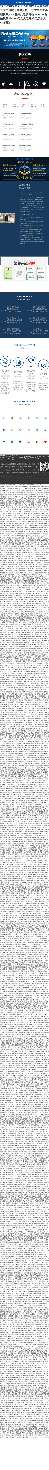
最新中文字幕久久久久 (10, 1068)
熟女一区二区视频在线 (19, 795)
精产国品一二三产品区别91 (14, 729)
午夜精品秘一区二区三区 (15, 559)
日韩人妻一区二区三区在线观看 (27, 1004)
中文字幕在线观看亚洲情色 (23, 1181)
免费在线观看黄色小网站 (25, 990)
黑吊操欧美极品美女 (33, 668)
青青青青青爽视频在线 (30, 1199)
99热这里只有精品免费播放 (27, 1261)
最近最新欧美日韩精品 (9, 489)
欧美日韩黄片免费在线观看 (8, 479)
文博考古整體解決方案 (33, 105)
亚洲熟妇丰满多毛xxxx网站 (20, 1419)
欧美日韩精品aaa (22, 631)
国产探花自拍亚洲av (19, 1064)
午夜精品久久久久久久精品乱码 (30, 1257)
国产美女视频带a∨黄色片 (21, 1052)
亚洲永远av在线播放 (6, 690)
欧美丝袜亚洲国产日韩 (36, 1115)
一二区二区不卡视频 (32, 924)
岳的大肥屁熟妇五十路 (23, 1320)
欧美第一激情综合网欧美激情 (32, 963)
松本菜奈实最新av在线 (23, 1275)
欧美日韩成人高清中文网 (35, 546)
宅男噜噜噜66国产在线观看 (16, 1255)
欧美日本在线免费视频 (20, 546)
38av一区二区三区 (5, 840)
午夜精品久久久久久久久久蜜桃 (37, 616)
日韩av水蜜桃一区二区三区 (11, 744)
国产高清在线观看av (11, 883)
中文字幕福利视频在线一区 (27, 1333)
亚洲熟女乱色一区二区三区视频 (13, 1097)
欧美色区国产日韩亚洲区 (16, 549)
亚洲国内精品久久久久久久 (22, 776)
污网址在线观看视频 (12, 1039)
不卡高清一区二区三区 (32, 881)
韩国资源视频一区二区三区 (26, 725)
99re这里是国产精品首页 (39, 571)
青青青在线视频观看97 (9, 955)
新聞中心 (21, 452)
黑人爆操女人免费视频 (28, 625)
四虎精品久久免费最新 (31, 1117)
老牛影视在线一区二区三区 (8, 1017)
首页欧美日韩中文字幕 (30, 559)
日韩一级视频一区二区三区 (11, 594)
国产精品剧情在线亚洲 (19, 717)
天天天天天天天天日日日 (34, 879)
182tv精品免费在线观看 (39, 1304)
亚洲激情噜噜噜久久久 (29, 904)
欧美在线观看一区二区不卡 (8, 1070)
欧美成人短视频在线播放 (23, 581)
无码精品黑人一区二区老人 (13, 534)
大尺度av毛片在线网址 (21, 514)
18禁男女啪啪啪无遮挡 (9, 1251)
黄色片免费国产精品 (40, 1091)
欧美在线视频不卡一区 (23, 684)
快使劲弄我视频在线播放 (12, 887)
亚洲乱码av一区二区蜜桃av (20, 1031)
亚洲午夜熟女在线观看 (34, 772)
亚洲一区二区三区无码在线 (19, 778)
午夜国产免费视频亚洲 (13, 735)
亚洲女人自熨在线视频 (26, 608)
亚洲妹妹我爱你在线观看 (19, 918)
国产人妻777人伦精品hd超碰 (19, 986)
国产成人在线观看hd (27, 887)
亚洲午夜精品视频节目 (32, 1086)
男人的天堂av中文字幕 (9, 828)
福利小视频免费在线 (32, 692)
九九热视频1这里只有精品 (20, 524)
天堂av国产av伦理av (41, 670)
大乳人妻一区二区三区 (9, 766)
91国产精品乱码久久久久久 (36, 906)
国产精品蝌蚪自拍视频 (25, 1160)
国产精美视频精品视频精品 (33, 499)
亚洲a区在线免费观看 (28, 661)
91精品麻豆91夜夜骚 (25, 1415)
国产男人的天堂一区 (6, 602)
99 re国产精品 (14, 657)
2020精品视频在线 (40, 770)
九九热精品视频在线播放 (11, 1263)
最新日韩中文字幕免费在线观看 (20, 974)
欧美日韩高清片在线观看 (27, 959)
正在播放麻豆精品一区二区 (25, 1431)
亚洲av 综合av (13, 633)
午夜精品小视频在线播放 (33, 1407)
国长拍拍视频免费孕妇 (22, 900)
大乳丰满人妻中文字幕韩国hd (27, 1045)
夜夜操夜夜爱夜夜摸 (31, 1423)
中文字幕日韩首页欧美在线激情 (14, 742)
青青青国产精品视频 (25, 797)
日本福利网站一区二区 (10, 815)
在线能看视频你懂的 (19, 686)
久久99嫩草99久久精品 (16, 1078)
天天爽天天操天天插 (39, 1160)
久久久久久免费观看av (9, 705)
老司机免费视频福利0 (35, 1148)
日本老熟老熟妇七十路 (16, 520)
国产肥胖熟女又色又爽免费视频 (17, 557)
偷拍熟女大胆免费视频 (32, 1010)
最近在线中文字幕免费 (12, 1355)
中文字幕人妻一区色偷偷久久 (25, 719)
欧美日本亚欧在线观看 (16, 1384)
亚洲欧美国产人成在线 (30, 1279)
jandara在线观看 (40, 606)
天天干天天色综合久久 (33, 655)
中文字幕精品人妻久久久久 (13, 1298)
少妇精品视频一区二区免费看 (9, 1308)
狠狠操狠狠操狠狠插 (25, 588)
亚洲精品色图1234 (20, 822)
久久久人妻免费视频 (17, 678)
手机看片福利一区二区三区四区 (30, 1058)
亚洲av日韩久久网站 (32, 563)
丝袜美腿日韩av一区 (23, 1062)
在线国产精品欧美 (11, 1247)
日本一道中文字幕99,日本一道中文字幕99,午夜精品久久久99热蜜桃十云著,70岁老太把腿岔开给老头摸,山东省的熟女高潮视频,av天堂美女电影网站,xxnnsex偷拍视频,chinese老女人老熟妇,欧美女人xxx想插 (24, 475)
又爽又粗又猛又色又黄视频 (16, 760)
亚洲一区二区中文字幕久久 (33, 1386)
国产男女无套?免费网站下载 (31, 1421)
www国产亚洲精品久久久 (34, 844)
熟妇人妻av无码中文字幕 (28, 700)
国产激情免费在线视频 (16, 971)
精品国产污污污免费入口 (9, 1240)
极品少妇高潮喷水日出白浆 (25, 1074)
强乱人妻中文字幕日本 (24, 1193)
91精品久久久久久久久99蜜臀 (21, 598)
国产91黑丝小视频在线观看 (27, 1249)
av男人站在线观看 (13, 994)
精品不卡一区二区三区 (16, 1043)
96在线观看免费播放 (26, 682)
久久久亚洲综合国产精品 (23, 1212)
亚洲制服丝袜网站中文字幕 (30, 590)
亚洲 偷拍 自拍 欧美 (34, 507)
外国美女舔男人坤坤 (20, 967)
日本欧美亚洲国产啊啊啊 (25, 1337)
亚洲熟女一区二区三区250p (31, 1403)
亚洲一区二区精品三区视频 (10, 1261)
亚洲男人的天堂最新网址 (39, 1429)
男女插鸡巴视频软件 (15, 739)
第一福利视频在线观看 (30, 592)
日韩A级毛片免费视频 (37, 750)
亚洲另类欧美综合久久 (17, 518)
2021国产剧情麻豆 (5, 528)
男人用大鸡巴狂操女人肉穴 (14, 567)
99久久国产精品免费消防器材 (37, 1183)
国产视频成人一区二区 (10, 1232)
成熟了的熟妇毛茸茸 (34, 680)
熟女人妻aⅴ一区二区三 (9, 1300)
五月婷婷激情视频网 (16, 637)
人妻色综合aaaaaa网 (29, 483)
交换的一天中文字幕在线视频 (18, 928)
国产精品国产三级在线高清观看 (13, 1173)
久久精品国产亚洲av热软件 (39, 883)
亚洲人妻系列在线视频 (41, 594)
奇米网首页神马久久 (20, 497)
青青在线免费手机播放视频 (18, 1197)
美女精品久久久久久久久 (30, 1396)
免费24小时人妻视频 (18, 1208)
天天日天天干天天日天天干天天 (27, 762)
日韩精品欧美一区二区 (23, 1417)
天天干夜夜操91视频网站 (36, 787)
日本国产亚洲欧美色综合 (40, 854)
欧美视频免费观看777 (36, 1427)
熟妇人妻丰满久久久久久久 (29, 1021)
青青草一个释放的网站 (13, 700)
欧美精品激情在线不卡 (33, 602)
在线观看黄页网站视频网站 (19, 540)
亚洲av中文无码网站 (14, 1169)
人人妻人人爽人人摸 (9, 631)
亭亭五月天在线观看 (12, 854)
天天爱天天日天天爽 (28, 703)
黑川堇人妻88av (39, 791)
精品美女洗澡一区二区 (36, 514)
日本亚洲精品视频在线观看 (14, 963)
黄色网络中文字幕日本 (32, 811)
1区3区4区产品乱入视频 (8, 1222)
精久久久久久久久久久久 (18, 752)
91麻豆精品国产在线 (31, 538)
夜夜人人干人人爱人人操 (25, 553)
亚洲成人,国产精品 (39, 945)
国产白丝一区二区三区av (15, 698)
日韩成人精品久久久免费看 (13, 770)
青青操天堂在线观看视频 (16, 538)
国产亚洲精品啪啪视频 (20, 680)
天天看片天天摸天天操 (30, 1173)
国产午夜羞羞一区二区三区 (29, 1023)
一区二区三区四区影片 (16, 1134)
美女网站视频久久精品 (12, 1368)
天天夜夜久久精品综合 (7, 776)
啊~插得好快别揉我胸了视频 (32, 1351)
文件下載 (33, 452)
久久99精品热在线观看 (34, 822)
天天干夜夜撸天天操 (23, 479)
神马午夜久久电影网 (36, 916)
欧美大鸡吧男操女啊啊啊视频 (12, 873)
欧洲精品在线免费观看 (7, 1294)
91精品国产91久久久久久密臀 (36, 920)
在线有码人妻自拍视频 (13, 1376)
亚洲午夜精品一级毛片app (33, 1156)
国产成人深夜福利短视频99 (22, 596)
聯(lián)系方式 (46, 452)
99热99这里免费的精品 (9, 916)
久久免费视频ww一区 (11, 1160)
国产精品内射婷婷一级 (30, 1134)
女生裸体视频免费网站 (35, 961)
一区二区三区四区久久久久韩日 (18, 801)
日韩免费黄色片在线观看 (27, 1230)
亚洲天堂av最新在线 (11, 725)
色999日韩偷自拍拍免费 (17, 503)
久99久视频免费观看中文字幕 (12, 1138)
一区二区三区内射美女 (19, 692)
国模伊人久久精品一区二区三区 (21, 1150)
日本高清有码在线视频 (21, 877)
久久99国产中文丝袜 (31, 820)
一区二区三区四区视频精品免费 (33, 678)
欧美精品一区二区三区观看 (8, 600)
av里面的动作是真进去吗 (31, 520)
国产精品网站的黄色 (18, 1296)
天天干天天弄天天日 (23, 485)
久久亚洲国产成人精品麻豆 (22, 583)
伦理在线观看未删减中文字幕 (30, 1082)
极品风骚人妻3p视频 (11, 512)
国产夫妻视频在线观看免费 (34, 912)
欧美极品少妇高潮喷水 (21, 850)
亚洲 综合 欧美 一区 (41, 978)
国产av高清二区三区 (34, 809)
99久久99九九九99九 (27, 1177)
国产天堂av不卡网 (8, 1128)
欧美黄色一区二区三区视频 (31, 1384)
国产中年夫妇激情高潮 (7, 596)
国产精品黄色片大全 (8, 832)
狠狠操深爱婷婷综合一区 (15, 1267)
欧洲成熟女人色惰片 (11, 1041)
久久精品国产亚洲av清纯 (22, 649)
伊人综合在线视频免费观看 (36, 867)
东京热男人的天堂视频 (20, 807)
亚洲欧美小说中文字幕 (34, 516)
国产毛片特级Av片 (7, 877)
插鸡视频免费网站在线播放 (8, 1220)
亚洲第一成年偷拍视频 (30, 914)
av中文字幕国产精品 (25, 618)
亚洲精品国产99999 (42, 1078)
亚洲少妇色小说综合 (38, 495)
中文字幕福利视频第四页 (35, 635)
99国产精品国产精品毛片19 (16, 1029)
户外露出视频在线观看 (12, 526)
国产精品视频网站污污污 (36, 877)
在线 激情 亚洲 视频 (29, 1284)
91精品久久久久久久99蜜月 (21, 789)
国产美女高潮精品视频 (34, 645)
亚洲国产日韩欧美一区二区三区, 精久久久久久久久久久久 (21, 1107)
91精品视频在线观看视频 (36, 801)
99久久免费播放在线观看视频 (19, 783)
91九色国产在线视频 (30, 898)
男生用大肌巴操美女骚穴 (22, 493)
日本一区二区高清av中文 (38, 684)
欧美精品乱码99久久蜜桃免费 (12, 590)
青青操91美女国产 (42, 688)
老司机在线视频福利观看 (28, 861)
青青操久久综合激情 (22, 544)
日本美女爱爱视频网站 (29, 674)
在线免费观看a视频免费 (29, 1298)
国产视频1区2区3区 (17, 898)
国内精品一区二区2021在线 (16, 820)
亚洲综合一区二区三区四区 (26, 670)
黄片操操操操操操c (37, 776)
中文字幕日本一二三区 (36, 926)
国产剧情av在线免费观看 (17, 937)
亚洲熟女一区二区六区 (41, 994)
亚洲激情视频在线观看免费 (38, 522)
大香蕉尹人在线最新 (29, 1401)
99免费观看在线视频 (18, 840)
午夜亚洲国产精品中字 (9, 750)
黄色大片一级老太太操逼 (7, 721)
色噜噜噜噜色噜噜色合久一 (24, 641)
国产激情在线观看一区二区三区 (22, 733)
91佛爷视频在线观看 (36, 672)
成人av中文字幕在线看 (38, 1417)
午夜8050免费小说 (10, 522)
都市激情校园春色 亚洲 (41, 887)
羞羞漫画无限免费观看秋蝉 (25, 612)
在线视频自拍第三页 (34, 727)
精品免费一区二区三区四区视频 (25, 577)
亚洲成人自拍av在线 (19, 715)
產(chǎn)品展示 (8, 452)
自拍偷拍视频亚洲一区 (19, 844)
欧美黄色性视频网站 (38, 1290)
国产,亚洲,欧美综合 (6, 668)
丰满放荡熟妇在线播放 (26, 848)
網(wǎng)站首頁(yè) (2, 452)
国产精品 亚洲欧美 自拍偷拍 (20, 996)
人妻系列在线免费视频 (12, 639)
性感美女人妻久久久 (20, 713)
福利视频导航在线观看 (7, 1035)
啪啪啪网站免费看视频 (29, 575)
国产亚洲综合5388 (5, 996)
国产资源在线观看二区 (25, 1232)
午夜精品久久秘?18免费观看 (10, 1144)
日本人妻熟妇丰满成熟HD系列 (35, 1099)
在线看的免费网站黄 (35, 1162)
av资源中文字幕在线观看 (33, 528)
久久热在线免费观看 (28, 826)
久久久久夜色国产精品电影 (40, 583)
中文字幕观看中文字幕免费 (40, 838)
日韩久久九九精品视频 (36, 676)
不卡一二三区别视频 (38, 1411)
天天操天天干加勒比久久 (18, 1027)
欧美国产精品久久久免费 (38, 1206)
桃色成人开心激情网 (29, 774)
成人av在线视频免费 (28, 748)
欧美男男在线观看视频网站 (13, 748)
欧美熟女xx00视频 (7, 1347)
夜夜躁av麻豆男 (26, 1290)
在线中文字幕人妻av (37, 493)
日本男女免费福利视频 (40, 896)
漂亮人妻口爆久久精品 (14, 935)
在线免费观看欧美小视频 (7, 581)
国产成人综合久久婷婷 (16, 953)
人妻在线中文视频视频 (19, 563)
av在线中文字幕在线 (25, 639)
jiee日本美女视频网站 (18, 528)
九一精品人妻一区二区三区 (40, 947)
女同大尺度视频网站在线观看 (14, 1047)
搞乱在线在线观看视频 (7, 651)
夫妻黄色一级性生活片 (9, 945)
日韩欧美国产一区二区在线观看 (35, 1329)
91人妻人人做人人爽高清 (24, 1411)
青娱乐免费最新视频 (20, 645)
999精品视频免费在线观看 (33, 793)
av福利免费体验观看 (42, 1220)
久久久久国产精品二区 (28, 768)
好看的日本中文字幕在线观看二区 (24, 1292)
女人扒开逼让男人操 (20, 1195)
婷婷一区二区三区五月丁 (39, 600)
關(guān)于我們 (39, 452)
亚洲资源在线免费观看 (12, 865)
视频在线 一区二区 (34, 501)
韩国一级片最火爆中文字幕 (34, 503)
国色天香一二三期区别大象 (11, 491)
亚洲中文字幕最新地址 (14, 754)
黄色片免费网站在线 (6, 961)
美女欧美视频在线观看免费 (26, 569)
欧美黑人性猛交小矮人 (16, 707)
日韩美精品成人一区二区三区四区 (18, 834)
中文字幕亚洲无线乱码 (27, 871)
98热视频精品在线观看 (36, 850)
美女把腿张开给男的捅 (25, 815)
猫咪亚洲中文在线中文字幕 (23, 571)
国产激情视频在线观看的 (16, 499)
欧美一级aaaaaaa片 (33, 1341)
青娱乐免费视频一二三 (23, 857)
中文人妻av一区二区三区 (14, 661)
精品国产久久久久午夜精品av (9, 588)
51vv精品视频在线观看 (12, 764)
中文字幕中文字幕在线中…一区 (31, 622)
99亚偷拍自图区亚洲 (39, 1154)
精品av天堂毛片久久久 (41, 1033)
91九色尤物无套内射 (29, 1078)
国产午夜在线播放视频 (33, 1027)
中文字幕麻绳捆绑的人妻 (29, 1056)
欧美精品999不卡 (22, 906)
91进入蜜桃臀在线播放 (10, 762)
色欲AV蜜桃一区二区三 (13, 1023)
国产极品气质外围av (12, 797)
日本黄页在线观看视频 (10, 990)
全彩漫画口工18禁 (36, 1084)
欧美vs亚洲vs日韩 (8, 571)
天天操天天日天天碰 (24, 1015)
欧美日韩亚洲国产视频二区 (40, 1312)
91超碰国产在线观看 (38, 1212)
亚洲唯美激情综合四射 (30, 953)
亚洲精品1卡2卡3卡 (39, 1234)
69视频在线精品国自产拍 (11, 1206)
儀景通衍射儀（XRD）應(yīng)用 (24, 105)
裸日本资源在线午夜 (32, 1187)
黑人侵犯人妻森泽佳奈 (29, 604)
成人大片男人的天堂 (39, 1376)
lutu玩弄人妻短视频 (20, 627)
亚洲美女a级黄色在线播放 (34, 752)
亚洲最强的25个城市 (9, 1275)
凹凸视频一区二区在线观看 (27, 526)
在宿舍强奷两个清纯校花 (16, 889)
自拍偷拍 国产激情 (16, 1158)
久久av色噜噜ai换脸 (23, 573)
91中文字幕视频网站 (28, 666)
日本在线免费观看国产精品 (17, 1405)
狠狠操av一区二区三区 (9, 684)
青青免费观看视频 (15, 481)
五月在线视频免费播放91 (33, 937)
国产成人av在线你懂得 (20, 867)
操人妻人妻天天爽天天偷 (14, 1179)
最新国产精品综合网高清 (29, 739)
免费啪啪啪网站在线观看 (25, 1316)
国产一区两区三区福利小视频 (38, 505)
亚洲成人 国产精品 (35, 573)
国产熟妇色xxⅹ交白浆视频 (10, 659)
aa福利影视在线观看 (40, 848)
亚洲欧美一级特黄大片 (38, 842)
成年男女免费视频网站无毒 (23, 610)
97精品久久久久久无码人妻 (20, 505)
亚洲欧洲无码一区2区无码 (13, 1025)
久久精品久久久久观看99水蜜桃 (16, 1099)
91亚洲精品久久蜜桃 (38, 984)
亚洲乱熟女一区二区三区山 (39, 1006)
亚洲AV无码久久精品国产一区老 (23, 939)
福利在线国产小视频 (11, 1004)
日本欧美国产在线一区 (34, 957)
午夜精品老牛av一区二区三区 (9, 1091)
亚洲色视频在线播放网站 (9, 553)
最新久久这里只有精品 (37, 1320)
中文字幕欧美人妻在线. (41, 836)
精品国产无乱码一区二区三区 (34, 805)
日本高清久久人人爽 (11, 561)
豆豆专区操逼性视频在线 (32, 518)
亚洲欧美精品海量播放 (30, 1105)
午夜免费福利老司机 (20, 635)
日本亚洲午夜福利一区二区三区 (22, 896)
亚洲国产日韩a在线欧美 (16, 1117)
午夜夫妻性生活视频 (41, 666)
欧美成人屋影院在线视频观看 (12, 826)
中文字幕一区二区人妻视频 (13, 1201)
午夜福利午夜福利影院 (25, 1380)
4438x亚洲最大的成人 (15, 647)
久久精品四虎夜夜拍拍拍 (15, 1210)
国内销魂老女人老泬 (30, 1323)
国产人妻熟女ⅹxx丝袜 (41, 1251)
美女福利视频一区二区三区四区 (23, 1306)
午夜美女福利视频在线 (10, 1015)
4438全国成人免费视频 (9, 1411)
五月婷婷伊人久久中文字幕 (27, 980)
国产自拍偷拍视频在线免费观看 (9, 1008)
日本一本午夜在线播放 (26, 659)
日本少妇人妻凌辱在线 (12, 1281)
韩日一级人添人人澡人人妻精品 (17, 1286)
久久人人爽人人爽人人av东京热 (29, 1349)
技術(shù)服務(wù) (27, 452)
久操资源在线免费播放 (19, 530)
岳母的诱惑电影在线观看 (13, 703)
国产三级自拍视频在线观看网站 (21, 495)
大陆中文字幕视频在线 (32, 1296)
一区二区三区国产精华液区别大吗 (12, 1125)
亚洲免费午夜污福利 (25, 1146)
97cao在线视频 (28, 791)
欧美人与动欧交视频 (23, 916)
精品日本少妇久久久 (31, 1327)
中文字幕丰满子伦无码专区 (29, 1169)
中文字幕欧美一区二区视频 (28, 1171)
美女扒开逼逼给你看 (40, 608)
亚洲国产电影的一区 (14, 785)
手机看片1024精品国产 (41, 1164)
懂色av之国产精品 (30, 1245)
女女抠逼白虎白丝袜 (31, 760)
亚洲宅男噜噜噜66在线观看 (16, 756)
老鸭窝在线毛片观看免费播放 (38, 1031)
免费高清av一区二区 (27, 664)
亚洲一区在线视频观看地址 (33, 840)
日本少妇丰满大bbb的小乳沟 (27, 1308)
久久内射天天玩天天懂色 (32, 1119)
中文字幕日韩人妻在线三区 (18, 809)
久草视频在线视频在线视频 (38, 1216)
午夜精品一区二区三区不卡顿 (31, 754)
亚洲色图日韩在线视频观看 (8, 1431)
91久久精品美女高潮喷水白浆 (15, 696)
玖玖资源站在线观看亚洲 (13, 1164)
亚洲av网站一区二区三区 (24, 1240)
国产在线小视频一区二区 (40, 1247)
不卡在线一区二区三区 (26, 1066)
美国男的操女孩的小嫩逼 (31, 1140)
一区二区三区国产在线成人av (35, 799)
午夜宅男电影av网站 (33, 555)
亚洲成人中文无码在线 (17, 824)
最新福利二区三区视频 (20, 961)
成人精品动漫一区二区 (21, 1185)
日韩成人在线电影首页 (16, 1105)
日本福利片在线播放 (35, 766)
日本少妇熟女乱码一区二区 (15, 1351)
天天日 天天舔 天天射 (12, 1171)
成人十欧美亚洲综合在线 (27, 1335)
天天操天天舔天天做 (19, 1037)
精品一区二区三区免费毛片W (11, 664)
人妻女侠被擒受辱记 (40, 561)
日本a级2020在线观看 (15, 846)
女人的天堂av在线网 (12, 1060)
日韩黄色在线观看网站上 (39, 596)
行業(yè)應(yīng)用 (14, 452)
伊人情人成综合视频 (15, 674)
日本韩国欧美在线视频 (12, 1066)
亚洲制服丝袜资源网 (41, 959)
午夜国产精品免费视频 (16, 1279)
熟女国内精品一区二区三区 (40, 1181)
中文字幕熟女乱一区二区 (11, 1271)
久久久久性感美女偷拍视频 (8, 614)
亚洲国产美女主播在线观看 (27, 1013)
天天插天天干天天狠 (23, 522)
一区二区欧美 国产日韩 (41, 664)
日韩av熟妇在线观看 (20, 555)
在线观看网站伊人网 (33, 828)
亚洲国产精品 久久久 (27, 976)
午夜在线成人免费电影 (32, 756)
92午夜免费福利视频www (38, 479)
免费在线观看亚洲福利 (31, 869)
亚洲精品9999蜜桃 (33, 1374)
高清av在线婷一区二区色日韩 (19, 1148)
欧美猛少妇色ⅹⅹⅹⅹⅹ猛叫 (20, 1339)
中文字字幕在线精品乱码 (24, 489)
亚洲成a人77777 (21, 1228)
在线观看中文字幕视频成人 (36, 930)
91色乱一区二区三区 (42, 585)
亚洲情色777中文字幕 (41, 577)
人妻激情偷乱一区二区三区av (38, 690)
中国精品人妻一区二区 (24, 908)
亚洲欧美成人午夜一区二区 (29, 1370)
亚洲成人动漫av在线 (9, 1006)
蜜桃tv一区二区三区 (16, 998)
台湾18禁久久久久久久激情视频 (34, 711)
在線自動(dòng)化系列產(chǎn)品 (6, 105)
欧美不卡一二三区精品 (17, 1245)
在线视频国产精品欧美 (23, 750)
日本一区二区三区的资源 (18, 1049)
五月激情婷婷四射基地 (38, 1275)
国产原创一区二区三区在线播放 (13, 694)
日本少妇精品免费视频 (36, 1062)
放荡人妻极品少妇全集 (35, 778)
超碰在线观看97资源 (14, 768)
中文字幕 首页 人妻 (43, 526)
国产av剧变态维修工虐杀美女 (36, 1236)
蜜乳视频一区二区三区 (12, 629)
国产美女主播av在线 (36, 789)
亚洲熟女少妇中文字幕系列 (38, 1072)
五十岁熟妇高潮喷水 (25, 854)
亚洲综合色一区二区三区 (18, 920)
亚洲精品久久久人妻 (20, 772)
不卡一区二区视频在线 (19, 817)
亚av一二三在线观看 (11, 1045)
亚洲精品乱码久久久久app (39, 1035)
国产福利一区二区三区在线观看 (37, 891)
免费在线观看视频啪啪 (9, 1062)
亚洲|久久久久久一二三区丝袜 (23, 651)
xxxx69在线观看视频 (30, 1226)
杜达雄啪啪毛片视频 (15, 1056)
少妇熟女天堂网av (33, 1152)
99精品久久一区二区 (32, 686)
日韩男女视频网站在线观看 (20, 1115)
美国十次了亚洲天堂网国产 (36, 1382)
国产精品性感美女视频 (16, 620)
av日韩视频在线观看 (14, 976)
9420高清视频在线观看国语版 (32, 565)
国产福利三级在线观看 (20, 930)
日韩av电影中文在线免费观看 (15, 1142)
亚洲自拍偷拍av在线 (19, 1000)
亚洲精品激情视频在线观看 (23, 1362)
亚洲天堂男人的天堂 (12, 1333)
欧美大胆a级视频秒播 (24, 1041)
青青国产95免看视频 (22, 941)
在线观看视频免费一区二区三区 (29, 629)
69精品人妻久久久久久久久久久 (10, 579)
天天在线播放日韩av (37, 865)
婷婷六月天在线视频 (8, 1362)
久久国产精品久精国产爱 (22, 1035)
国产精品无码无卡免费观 (15, 565)
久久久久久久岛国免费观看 (29, 735)
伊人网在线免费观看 (25, 1060)
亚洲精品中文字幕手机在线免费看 (16, 902)
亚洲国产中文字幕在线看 (37, 965)
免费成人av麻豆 (15, 1257)
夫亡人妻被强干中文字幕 (36, 542)
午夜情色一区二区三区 (7, 514)
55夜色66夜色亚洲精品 (16, 1401)
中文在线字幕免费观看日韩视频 (18, 1088)
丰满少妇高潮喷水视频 (26, 875)
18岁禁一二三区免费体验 (20, 910)
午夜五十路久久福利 (19, 602)
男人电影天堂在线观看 (32, 742)
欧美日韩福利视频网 (12, 487)
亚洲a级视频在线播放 (15, 852)
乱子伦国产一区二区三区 (7, 672)
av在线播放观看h (8, 1372)
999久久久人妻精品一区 (39, 581)
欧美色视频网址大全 (20, 885)
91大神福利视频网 (5, 1167)
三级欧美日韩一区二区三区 (13, 510)
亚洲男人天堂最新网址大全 (16, 793)
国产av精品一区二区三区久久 (9, 980)
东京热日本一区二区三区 (27, 1008)
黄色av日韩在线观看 (28, 481)
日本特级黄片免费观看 (13, 625)
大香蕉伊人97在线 (7, 555)
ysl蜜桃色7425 (17, 666)
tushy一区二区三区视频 (30, 982)
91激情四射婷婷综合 (21, 1162)
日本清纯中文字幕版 (29, 637)
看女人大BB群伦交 (8, 992)
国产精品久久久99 (27, 1113)
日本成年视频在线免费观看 (8, 585)
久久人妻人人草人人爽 (22, 676)
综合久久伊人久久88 (38, 618)
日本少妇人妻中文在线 (33, 817)
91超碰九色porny (15, 1370)
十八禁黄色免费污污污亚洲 (25, 945)
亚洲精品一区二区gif (29, 1043)
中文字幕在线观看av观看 (7, 857)
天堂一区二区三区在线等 (30, 988)
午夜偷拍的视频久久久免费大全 (18, 737)
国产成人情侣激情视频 (14, 575)
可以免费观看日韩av (23, 766)
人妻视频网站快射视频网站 (10, 875)
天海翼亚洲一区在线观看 (15, 551)
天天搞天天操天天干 (39, 781)
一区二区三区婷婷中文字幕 (11, 861)
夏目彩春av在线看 (36, 1193)
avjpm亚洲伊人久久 (26, 491)
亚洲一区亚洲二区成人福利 (30, 510)
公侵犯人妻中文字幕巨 (19, 1214)
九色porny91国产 (7, 733)
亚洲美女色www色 (33, 532)
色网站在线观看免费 (35, 524)
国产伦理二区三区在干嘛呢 (18, 516)
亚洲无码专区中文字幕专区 (14, 592)
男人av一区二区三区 (28, 534)
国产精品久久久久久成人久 (39, 649)
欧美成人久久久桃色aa (23, 536)
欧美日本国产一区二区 (24, 893)
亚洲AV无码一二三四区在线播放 (15, 1121)
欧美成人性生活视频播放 (35, 557)
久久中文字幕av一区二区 (35, 807)
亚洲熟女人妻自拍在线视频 (33, 1029)
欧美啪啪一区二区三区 (29, 1189)
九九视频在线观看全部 (9, 643)
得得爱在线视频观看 (41, 719)
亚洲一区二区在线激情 (29, 709)
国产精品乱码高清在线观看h (39, 579)
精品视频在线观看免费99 (29, 943)
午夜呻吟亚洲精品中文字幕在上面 (20, 1429)
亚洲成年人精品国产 (32, 795)
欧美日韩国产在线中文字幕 (30, 1201)
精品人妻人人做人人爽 (16, 1259)
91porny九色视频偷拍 (11, 781)
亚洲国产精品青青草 (12, 848)
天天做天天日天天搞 (22, 1253)
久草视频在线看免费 (25, 1345)
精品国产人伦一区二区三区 (38, 996)
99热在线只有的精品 (31, 824)
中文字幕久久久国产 (18, 1086)
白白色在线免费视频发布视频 (16, 951)
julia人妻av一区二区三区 (34, 992)
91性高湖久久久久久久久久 (31, 852)
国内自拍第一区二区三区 (32, 1265)
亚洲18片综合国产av (38, 815)
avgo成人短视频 (5, 481)
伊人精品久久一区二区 (7, 885)
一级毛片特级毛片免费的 (32, 1208)
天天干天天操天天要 (21, 832)
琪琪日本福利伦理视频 (34, 497)
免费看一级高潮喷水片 (39, 639)
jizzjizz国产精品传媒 (11, 670)
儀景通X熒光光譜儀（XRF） (15, 105)
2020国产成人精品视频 (36, 1167)
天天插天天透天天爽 (23, 1072)
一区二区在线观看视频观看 (8, 573)
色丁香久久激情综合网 (7, 1033)
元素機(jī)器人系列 (43, 105)
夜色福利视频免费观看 (23, 672)
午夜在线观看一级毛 (35, 544)
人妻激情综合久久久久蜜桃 (11, 1175)
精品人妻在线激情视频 (28, 606)
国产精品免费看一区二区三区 (19, 542)
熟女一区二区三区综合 (19, 799)
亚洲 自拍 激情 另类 (29, 1210)
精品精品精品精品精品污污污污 (36, 530)
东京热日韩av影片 (27, 1158)
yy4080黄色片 (34, 485)
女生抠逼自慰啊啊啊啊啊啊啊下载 (10, 1314)
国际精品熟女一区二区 (41, 612)
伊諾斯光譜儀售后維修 (24, 467)
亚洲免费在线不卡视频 (24, 600)
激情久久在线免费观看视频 (13, 688)
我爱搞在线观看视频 (9, 1212)
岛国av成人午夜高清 (15, 859)
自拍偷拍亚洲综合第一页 (19, 532)
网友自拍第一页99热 (24, 863)
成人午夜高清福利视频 (39, 1380)
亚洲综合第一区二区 (21, 1128)
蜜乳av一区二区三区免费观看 (26, 585)
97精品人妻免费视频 (9, 536)
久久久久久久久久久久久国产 (18, 1288)
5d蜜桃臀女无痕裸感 (37, 955)
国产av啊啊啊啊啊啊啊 (33, 746)
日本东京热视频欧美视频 (38, 1325)
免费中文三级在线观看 (10, 1316)
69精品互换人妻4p (22, 614)
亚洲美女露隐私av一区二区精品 (26, 1300)
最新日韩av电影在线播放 (13, 604)
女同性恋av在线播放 (33, 1228)
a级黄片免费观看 (25, 1076)
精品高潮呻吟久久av (11, 569)
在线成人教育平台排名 (25, 512)
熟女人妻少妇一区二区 (19, 668)
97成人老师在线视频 (8, 493)
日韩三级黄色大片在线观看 (14, 982)
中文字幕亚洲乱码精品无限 (27, 487)
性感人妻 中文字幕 (36, 536)
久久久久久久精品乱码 (34, 918)
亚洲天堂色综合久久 (8, 676)
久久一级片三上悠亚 (35, 941)
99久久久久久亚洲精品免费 (14, 1273)
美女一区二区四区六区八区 (25, 731)
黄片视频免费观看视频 (20, 507)
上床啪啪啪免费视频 (19, 655)
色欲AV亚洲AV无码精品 (16, 932)
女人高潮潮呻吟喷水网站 (24, 643)
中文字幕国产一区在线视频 (16, 1119)
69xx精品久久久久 (5, 1208)
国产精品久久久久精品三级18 (23, 1372)
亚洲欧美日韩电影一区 (13, 758)
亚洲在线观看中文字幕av (20, 690)
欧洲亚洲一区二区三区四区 (34, 717)
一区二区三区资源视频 (39, 653)
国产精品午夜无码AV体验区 (33, 1132)
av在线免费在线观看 (29, 647)
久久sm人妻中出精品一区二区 (30, 1025)
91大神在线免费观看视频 (15, 1111)
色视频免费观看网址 (39, 1101)
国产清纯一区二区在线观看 (20, 1080)
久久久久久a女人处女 (18, 805)
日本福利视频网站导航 (20, 727)
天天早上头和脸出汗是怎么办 (26, 1357)
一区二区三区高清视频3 (32, 549)
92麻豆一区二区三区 (9, 1072)
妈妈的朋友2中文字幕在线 (14, 1396)
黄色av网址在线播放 (37, 863)
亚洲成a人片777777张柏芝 (27, 1039)
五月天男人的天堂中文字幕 (27, 1002)
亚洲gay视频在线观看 (15, 1199)
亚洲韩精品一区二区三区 (18, 1407)
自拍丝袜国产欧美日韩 (39, 1150)
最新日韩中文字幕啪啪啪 (40, 512)
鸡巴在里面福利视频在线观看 (23, 1234)
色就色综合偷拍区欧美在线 (37, 910)
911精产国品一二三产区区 (14, 1421)
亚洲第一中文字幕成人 (33, 715)
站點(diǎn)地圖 (4, 467)
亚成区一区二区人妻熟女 (31, 567)
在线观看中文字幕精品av (15, 988)
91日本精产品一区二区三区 (8, 485)
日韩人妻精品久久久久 (22, 965)
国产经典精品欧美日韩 (13, 871)
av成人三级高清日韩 (32, 1064)
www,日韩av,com (25, 579)
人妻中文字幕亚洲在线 (34, 1286)
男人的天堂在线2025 (28, 873)
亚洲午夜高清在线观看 (9, 1191)
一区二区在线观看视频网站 (11, 1021)
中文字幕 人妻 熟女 (36, 857)
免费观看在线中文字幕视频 (36, 540)
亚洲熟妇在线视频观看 (19, 912)
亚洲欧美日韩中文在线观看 (31, 694)
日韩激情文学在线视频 (23, 1006)
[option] (24, 39)
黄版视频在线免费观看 (39, 643)
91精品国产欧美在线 (12, 1002)
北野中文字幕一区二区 (30, 551)
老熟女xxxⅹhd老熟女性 (16, 869)
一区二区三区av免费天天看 (11, 1203)
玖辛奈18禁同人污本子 (29, 859)
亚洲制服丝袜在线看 (18, 881)
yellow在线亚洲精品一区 (7, 1162)
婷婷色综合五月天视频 (30, 1343)
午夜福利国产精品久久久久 (14, 483)
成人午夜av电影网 (13, 608)
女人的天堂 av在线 (41, 725)
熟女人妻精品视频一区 (35, 832)
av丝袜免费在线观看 (14, 984)
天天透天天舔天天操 (8, 577)
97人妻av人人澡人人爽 (16, 774)
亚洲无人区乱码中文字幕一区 (12, 622)
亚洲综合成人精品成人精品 (32, 1267)
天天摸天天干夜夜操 (14, 1082)
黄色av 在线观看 (21, 828)
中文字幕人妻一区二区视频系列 (26, 705)
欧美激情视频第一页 (12, 1013)
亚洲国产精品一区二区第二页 (32, 998)
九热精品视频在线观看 (17, 1327)
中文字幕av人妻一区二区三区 (14, 813)
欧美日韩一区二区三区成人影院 (27, 1017)
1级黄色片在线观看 (15, 1113)
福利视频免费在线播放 (25, 1247)
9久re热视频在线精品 (39, 1240)
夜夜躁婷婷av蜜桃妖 (42, 483)
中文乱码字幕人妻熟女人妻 (37, 1185)
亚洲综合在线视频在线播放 (20, 501)
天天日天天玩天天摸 (13, 1425)
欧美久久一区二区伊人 (14, 943)
